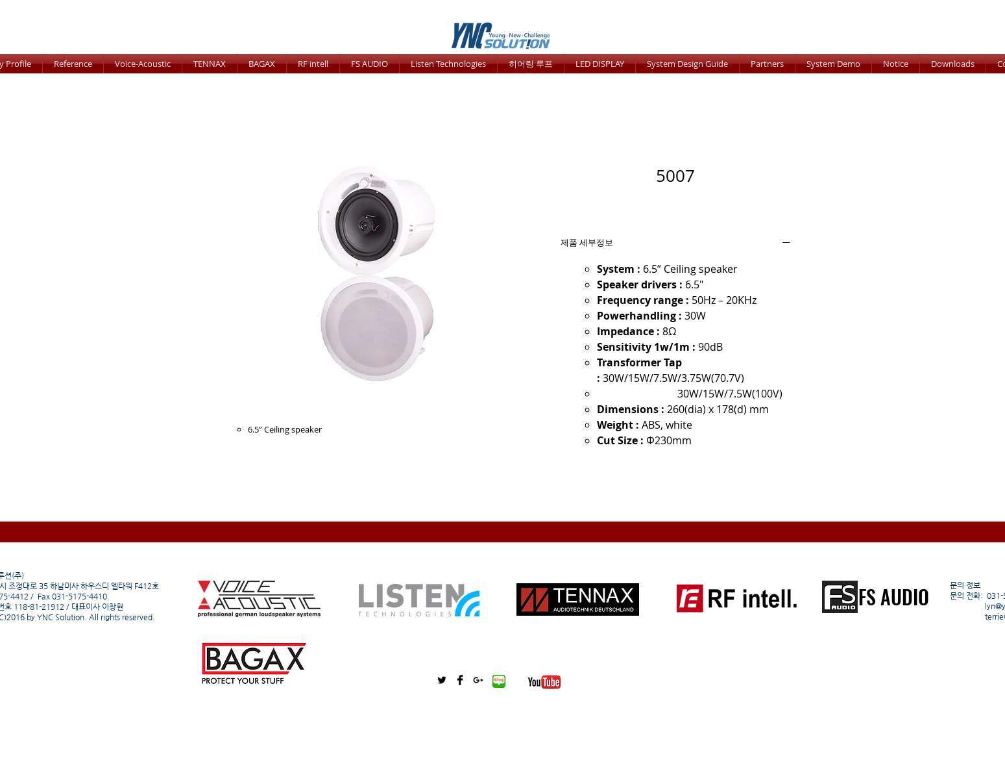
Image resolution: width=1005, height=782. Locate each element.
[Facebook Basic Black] (460, 680)
